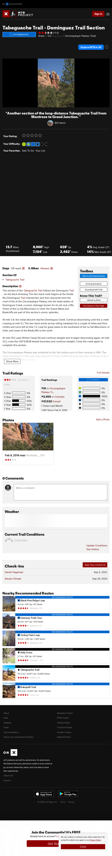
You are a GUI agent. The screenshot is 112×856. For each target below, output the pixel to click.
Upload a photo (94, 300)
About (6, 713)
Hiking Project (63, 722)
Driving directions (94, 283)
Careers (7, 780)
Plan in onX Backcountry (93, 276)
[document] (83, 842)
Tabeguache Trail (14, 279)
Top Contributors (11, 732)
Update (96, 545)
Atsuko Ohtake (13, 578)
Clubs (6, 727)
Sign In (98, 13)
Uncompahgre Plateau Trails (80, 35)
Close (83, 846)
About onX (8, 775)
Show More (12, 361)
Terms (62, 802)
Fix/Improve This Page (93, 305)
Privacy (71, 802)
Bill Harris (60, 122)
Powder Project (64, 732)
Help (5, 717)
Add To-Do (28, 150)
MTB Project (63, 717)
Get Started (56, 843)
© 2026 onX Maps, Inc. (47, 802)
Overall (56, 401)
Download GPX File (94, 289)
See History (92, 549)
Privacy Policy (95, 840)
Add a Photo (103, 419)
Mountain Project (65, 713)
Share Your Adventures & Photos (18, 737)
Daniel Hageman (14, 572)
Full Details (103, 372)
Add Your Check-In (95, 564)
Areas (41, 35)
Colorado (59, 396)
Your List (40, 150)
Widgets (7, 722)
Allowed (44, 268)
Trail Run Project (64, 727)
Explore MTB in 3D (91, 47)
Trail (71, 290)
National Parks (64, 737)
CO (49, 35)
